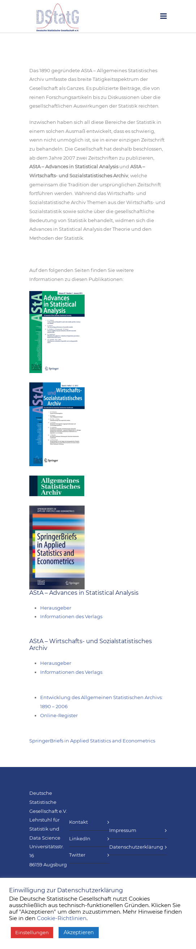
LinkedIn (79, 838)
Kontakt (78, 822)
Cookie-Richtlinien (61, 918)
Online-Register (59, 715)
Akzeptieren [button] (79, 932)
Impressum (122, 830)
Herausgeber (55, 608)
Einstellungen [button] (32, 932)
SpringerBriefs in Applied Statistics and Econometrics (92, 741)
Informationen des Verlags (71, 616)
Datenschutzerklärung (136, 847)
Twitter (77, 855)
